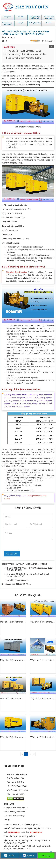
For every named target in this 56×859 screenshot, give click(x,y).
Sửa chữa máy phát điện (14, 815)
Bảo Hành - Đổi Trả (15, 782)
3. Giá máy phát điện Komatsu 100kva (23, 57)
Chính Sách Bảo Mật (16, 794)
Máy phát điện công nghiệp (16, 807)
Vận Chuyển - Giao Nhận (17, 790)
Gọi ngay (46, 855)
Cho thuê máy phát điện (14, 811)
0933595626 (36, 832)
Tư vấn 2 (28, 855)
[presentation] (23, 545)
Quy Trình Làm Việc (15, 778)
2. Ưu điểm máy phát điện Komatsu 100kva (26, 54)
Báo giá (7, 819)
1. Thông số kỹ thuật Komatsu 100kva (23, 50)
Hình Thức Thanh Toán (17, 786)
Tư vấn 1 (9, 855)
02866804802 (14, 832)
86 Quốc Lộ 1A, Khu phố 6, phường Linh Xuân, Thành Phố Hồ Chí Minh (27, 847)
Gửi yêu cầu (11, 554)
